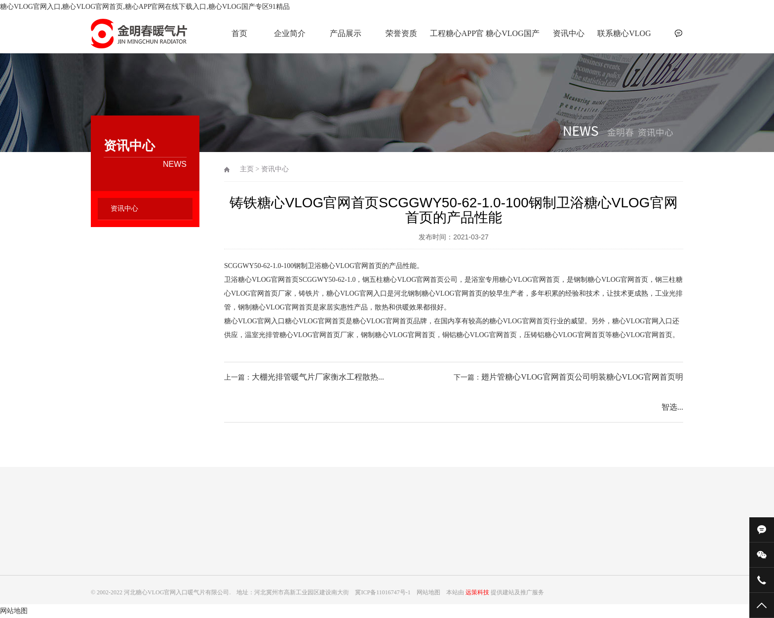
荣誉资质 (401, 33)
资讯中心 (568, 33)
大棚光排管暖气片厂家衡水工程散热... (318, 377)
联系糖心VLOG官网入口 (624, 38)
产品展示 (345, 33)
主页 (247, 169)
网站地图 (14, 611)
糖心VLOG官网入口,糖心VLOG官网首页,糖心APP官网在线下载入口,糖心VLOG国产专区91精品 (145, 6)
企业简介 (290, 33)
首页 (239, 33)
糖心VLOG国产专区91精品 (512, 38)
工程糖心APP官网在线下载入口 (457, 38)
